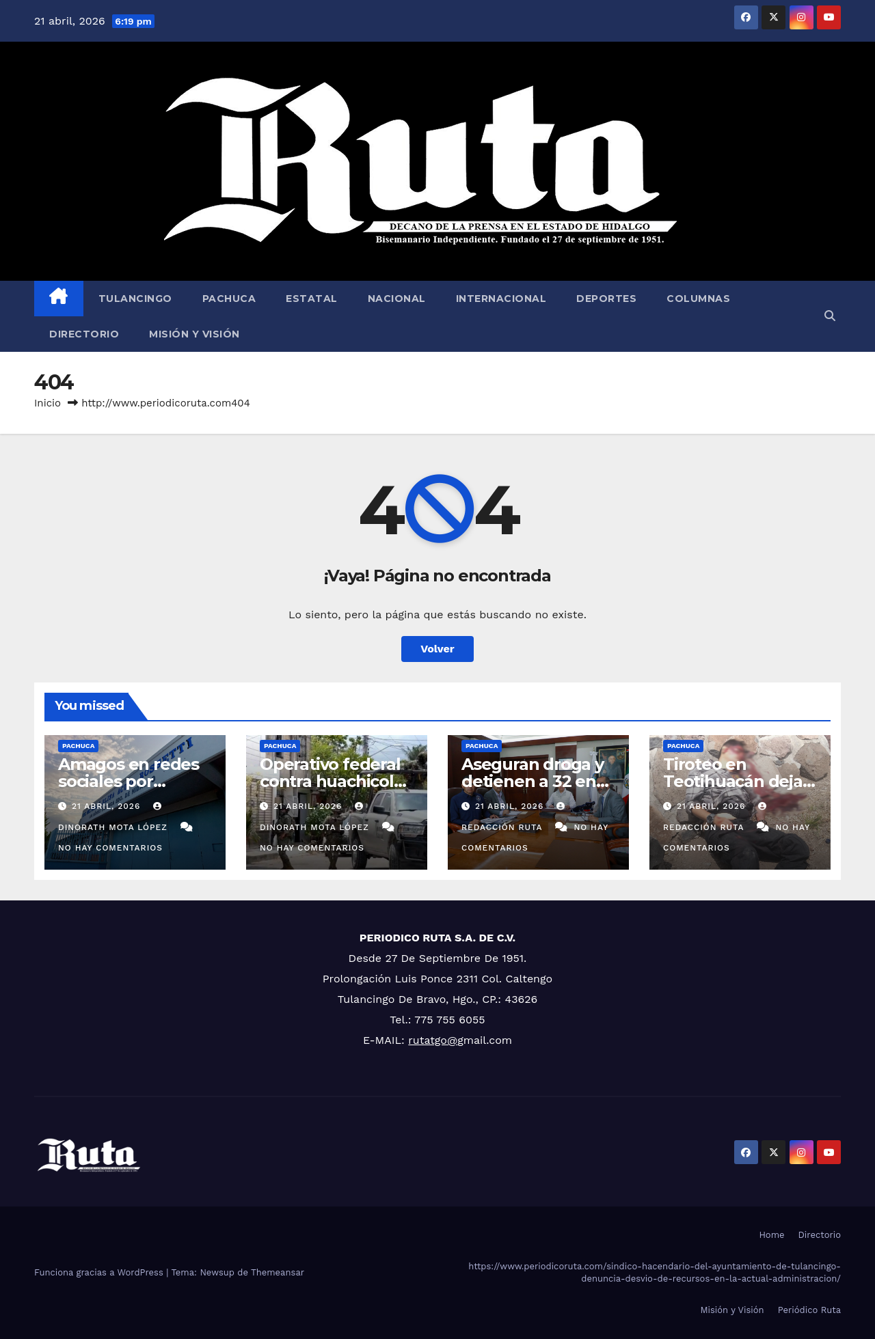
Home (771, 1235)
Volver (437, 648)
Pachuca (229, 298)
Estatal (312, 298)
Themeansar (277, 1272)
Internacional (501, 298)
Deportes (606, 298)
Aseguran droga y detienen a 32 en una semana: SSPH (536, 781)
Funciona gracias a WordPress (100, 1272)
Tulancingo (135, 298)
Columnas (698, 298)
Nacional (397, 298)
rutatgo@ (432, 1040)
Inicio (47, 403)
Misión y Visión (194, 334)
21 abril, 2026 (108, 806)
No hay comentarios (110, 848)
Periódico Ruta (809, 1310)
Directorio (84, 334)
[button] (829, 315)
